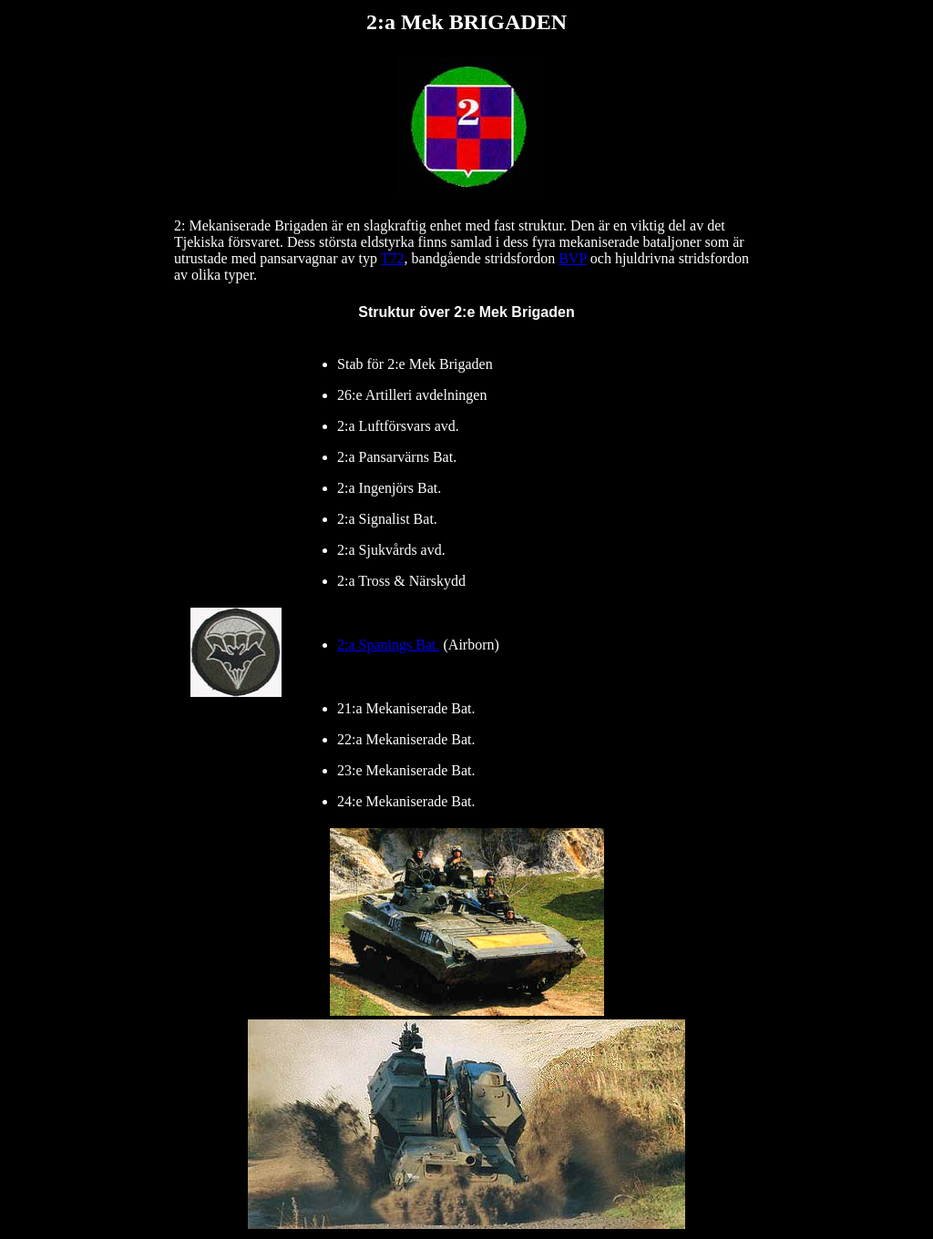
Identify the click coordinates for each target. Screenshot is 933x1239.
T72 (393, 258)
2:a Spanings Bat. (388, 644)
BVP (573, 258)
